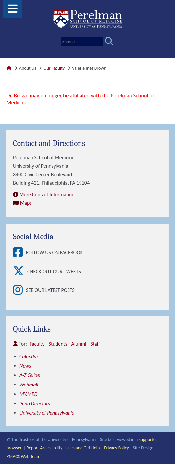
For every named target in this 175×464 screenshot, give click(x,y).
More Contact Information (47, 194)
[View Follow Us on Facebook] (19, 253)
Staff (95, 344)
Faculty (37, 344)
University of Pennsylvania (46, 413)
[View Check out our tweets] (20, 271)
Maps (26, 203)
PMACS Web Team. (24, 456)
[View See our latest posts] (19, 290)
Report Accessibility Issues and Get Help (63, 448)
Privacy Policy (116, 448)
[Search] (82, 41)
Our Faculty (54, 68)
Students (58, 344)
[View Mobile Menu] (13, 10)
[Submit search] (109, 41)
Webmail (28, 385)
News (25, 366)
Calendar (28, 356)
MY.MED (28, 394)
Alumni (78, 344)
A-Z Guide (29, 375)
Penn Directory (34, 403)
